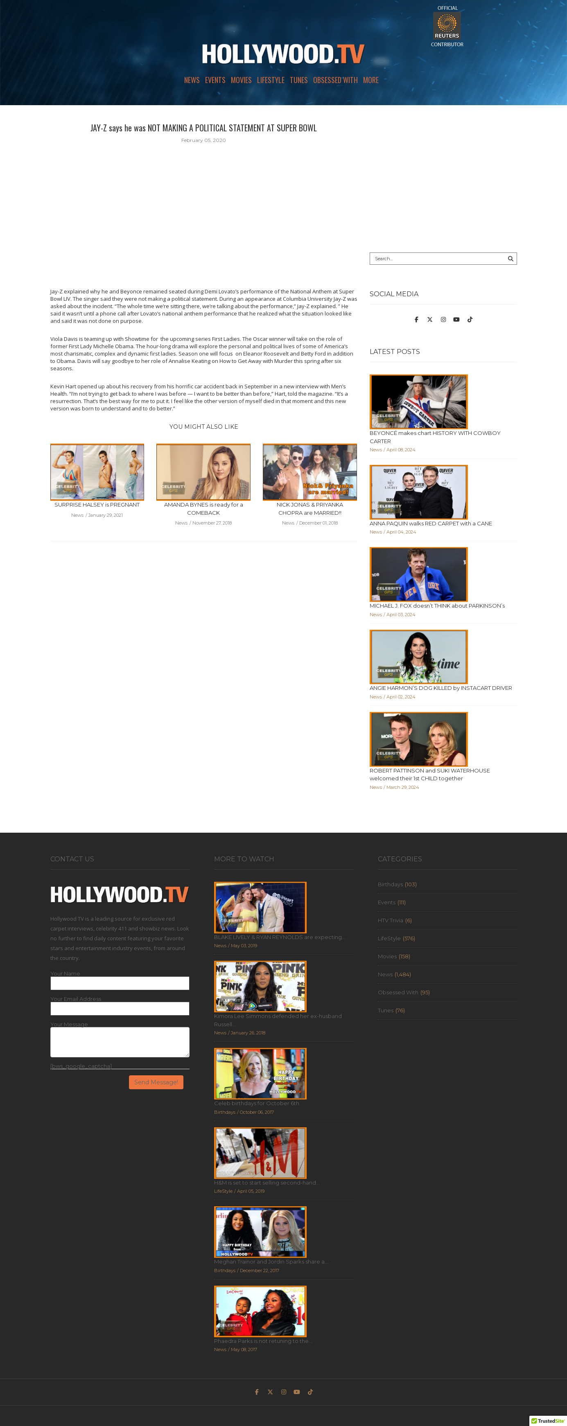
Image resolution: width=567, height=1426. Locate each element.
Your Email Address (75, 999)
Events (215, 79)
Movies (241, 79)
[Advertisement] (443, 179)
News (192, 79)
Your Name (65, 973)
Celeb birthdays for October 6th (256, 1103)
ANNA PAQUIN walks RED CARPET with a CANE (431, 523)
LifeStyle (271, 79)
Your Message (69, 1024)
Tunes (299, 79)
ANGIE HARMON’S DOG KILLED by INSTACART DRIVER (441, 688)
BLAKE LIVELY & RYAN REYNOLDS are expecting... (280, 937)
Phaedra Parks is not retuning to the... (263, 1341)
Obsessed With (335, 79)
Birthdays (390, 884)
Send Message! (156, 1082)
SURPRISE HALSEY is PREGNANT (97, 504)
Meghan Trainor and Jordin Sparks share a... (271, 1261)
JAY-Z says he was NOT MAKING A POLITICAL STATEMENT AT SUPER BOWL (203, 128)
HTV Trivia (390, 920)
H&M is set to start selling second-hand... (267, 1182)
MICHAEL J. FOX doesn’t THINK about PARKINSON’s (437, 605)
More (371, 79)
